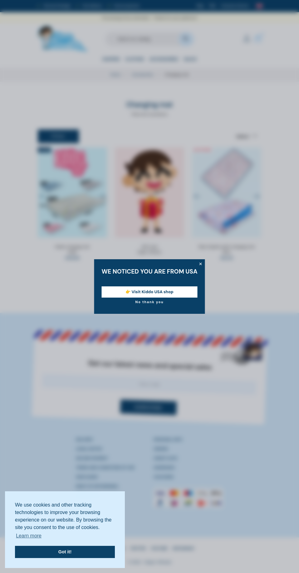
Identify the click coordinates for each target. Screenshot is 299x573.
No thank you (149, 302)
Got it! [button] (64, 551)
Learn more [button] (29, 535)
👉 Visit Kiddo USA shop (149, 291)
